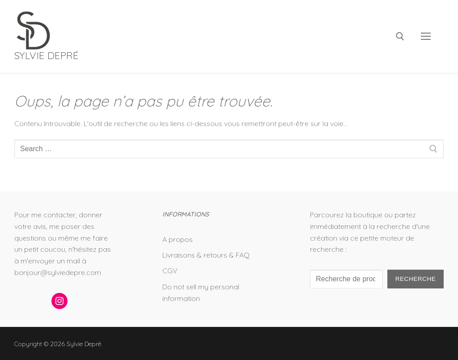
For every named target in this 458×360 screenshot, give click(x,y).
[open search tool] (400, 36)
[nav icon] (425, 36)
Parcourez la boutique (346, 214)
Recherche (415, 278)
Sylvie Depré (46, 56)
